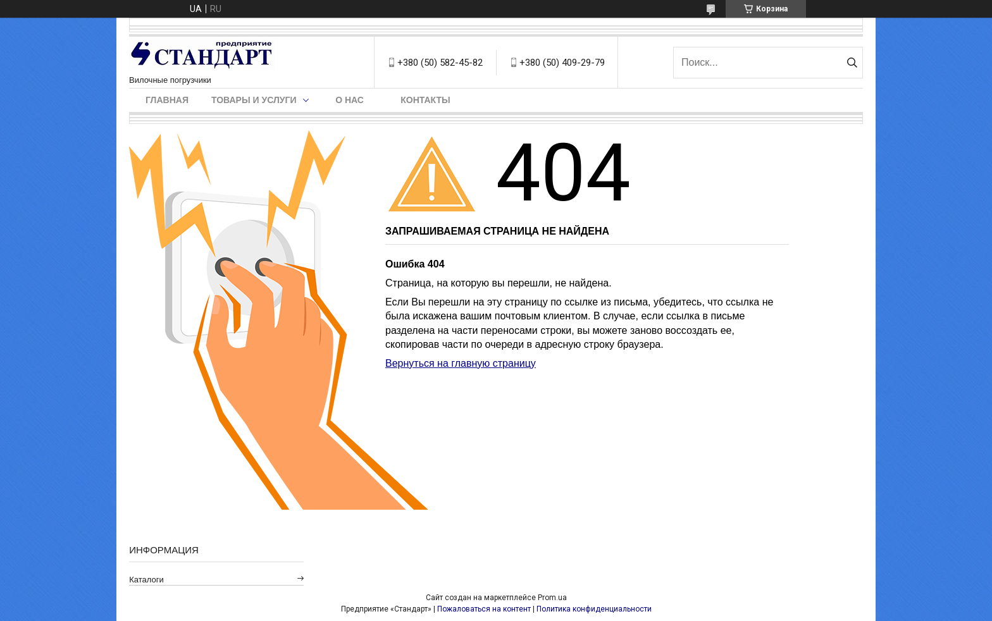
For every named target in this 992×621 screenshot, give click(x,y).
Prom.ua (552, 597)
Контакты (425, 100)
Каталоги (146, 579)
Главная (167, 100)
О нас (349, 100)
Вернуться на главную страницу (460, 363)
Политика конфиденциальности (594, 609)
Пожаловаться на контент (484, 609)
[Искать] (852, 62)
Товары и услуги (254, 100)
